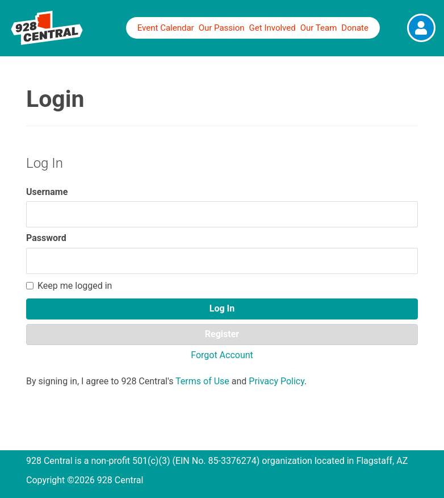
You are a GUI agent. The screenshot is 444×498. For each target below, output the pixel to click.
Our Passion (222, 28)
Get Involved (272, 28)
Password (46, 238)
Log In (222, 308)
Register (222, 334)
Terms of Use (202, 381)
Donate (354, 28)
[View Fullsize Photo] (421, 28)
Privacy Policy (276, 381)
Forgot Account (222, 355)
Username (47, 191)
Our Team (318, 28)
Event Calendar (165, 28)
